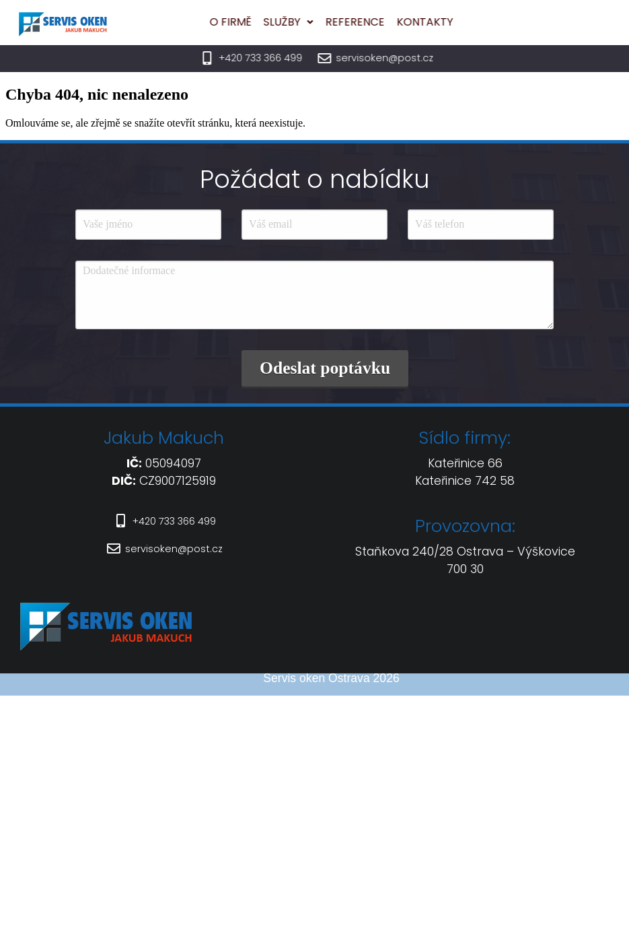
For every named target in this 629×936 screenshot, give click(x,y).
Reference (312, 22)
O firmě (188, 22)
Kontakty (382, 22)
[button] (245, 22)
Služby (245, 22)
